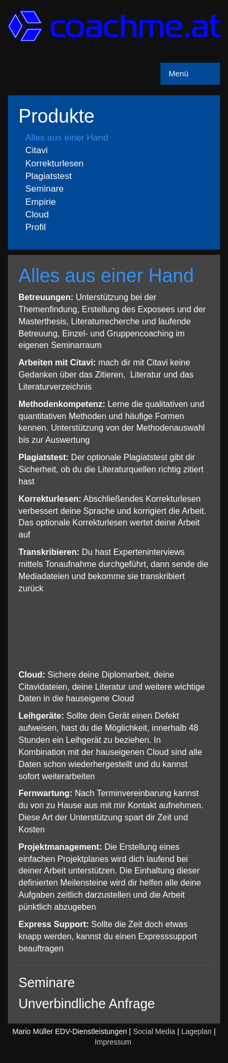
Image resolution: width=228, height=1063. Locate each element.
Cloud (37, 215)
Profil (35, 227)
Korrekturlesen (54, 163)
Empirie (40, 202)
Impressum (112, 1042)
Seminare (44, 189)
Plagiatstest (48, 176)
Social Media (154, 1031)
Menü (178, 73)
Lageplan (196, 1031)
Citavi (36, 150)
